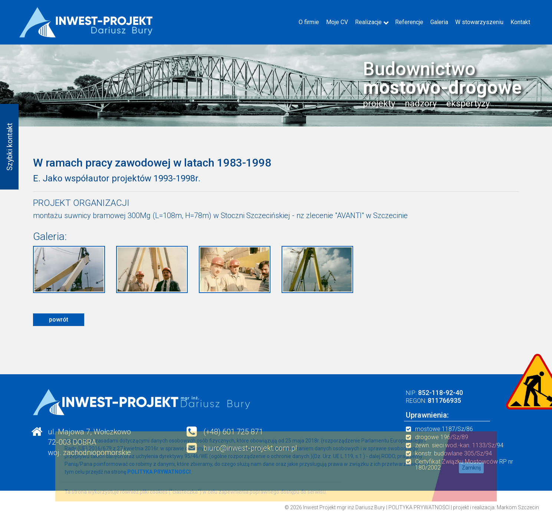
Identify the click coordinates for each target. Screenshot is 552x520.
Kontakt (520, 22)
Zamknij (471, 468)
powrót (58, 319)
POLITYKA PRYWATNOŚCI (419, 507)
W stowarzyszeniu (479, 22)
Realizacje (368, 22)
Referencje (409, 22)
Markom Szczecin (518, 507)
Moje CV (337, 22)
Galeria (439, 22)
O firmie (309, 22)
